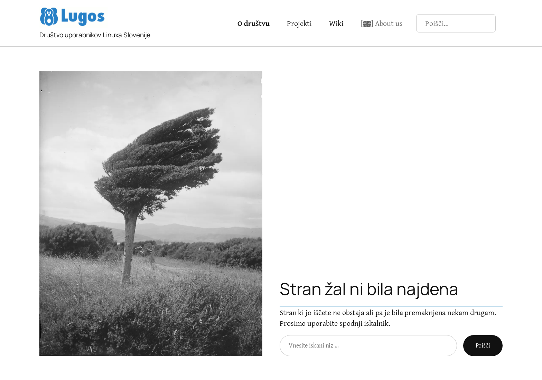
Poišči (483, 345)
